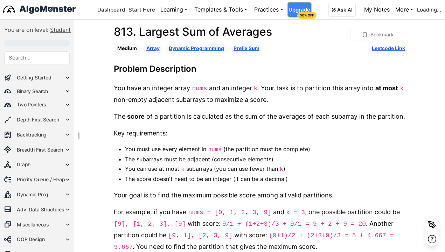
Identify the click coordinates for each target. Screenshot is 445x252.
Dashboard (111, 9)
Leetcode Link (388, 48)
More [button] (402, 9)
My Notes (377, 9)
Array (153, 48)
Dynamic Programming (196, 48)
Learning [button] (171, 9)
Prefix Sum (246, 48)
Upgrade (299, 12)
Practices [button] (266, 9)
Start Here (141, 9)
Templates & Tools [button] (218, 9)
